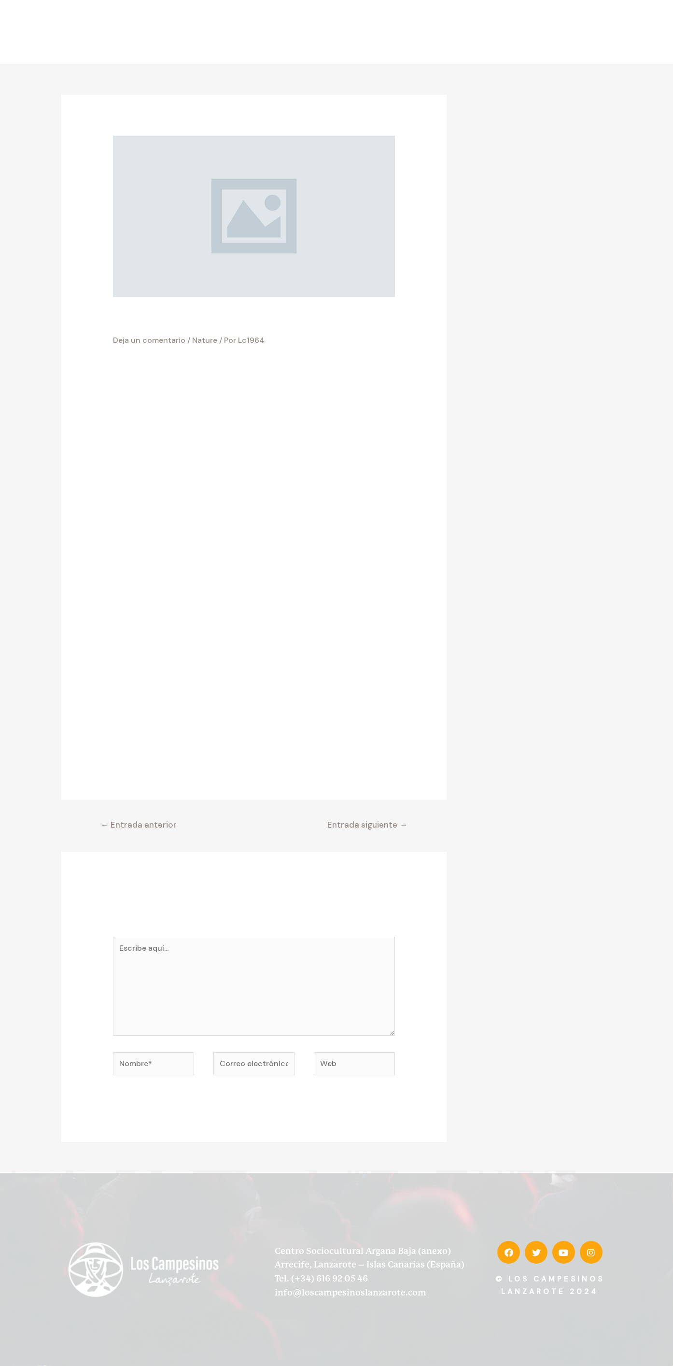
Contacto (586, 32)
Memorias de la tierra (464, 32)
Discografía (389, 32)
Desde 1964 (331, 32)
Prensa (540, 32)
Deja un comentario (149, 340)
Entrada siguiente (367, 824)
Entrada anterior (138, 824)
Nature (204, 340)
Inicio (285, 32)
